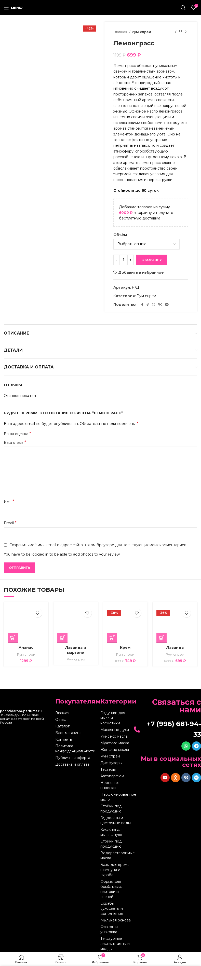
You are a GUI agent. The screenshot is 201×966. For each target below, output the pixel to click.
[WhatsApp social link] (153, 304)
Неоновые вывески (109, 785)
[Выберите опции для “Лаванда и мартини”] (62, 638)
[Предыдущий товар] (175, 32)
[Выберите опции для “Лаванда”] (161, 638)
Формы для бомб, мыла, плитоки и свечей (111, 889)
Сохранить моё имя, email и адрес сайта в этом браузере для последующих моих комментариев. (98, 545)
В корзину (151, 260)
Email (10, 522)
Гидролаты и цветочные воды (115, 820)
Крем (125, 647)
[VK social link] (160, 304)
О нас (60, 719)
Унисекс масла (114, 736)
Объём (120, 234)
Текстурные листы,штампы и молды (115, 943)
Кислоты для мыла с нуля (112, 832)
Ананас (26, 647)
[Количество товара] (123, 260)
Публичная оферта (72, 757)
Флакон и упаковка (109, 929)
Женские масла (114, 749)
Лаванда (175, 647)
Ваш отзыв (15, 442)
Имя (9, 501)
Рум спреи (141, 32)
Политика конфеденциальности (75, 748)
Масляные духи (114, 729)
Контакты (64, 739)
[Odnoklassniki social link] (147, 304)
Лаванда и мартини (75, 650)
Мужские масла (114, 743)
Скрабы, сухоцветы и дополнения (111, 908)
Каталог (62, 726)
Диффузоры (111, 763)
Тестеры (108, 769)
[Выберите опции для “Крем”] (112, 638)
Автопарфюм (112, 776)
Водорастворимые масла (116, 855)
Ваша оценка (17, 434)
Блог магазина (68, 732)
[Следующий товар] (185, 32)
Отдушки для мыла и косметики (112, 718)
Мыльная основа (115, 920)
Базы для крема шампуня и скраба (114, 869)
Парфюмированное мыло (116, 797)
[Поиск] (183, 8)
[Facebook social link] (142, 304)
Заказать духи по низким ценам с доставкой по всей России (22, 716)
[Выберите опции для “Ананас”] (13, 638)
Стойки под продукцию (111, 808)
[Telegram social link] (167, 304)
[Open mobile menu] (13, 8)
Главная (120, 32)
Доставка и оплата (72, 764)
